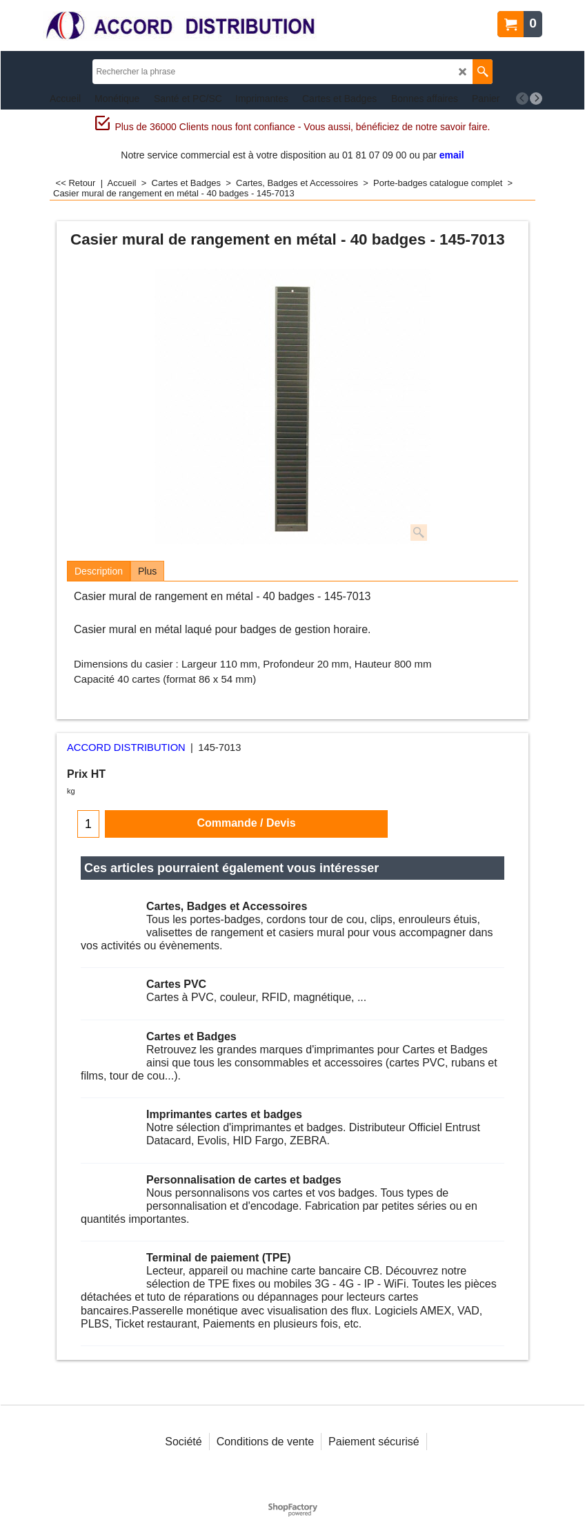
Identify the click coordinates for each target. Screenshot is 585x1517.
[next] (536, 98)
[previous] (522, 98)
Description (99, 571)
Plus (147, 571)
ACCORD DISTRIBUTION (126, 747)
